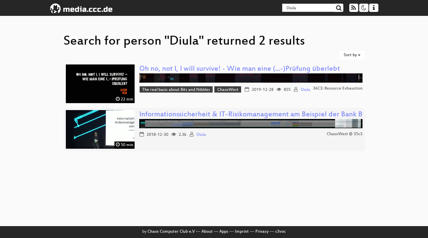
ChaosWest (227, 90)
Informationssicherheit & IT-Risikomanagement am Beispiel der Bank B (251, 115)
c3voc (280, 231)
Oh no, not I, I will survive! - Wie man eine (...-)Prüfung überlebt (239, 69)
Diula (305, 90)
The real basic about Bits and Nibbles (176, 90)
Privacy (262, 231)
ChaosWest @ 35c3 (345, 134)
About (207, 231)
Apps (223, 231)
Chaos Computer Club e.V (171, 231)
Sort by (352, 55)
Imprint (242, 231)
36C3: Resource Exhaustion (338, 88)
